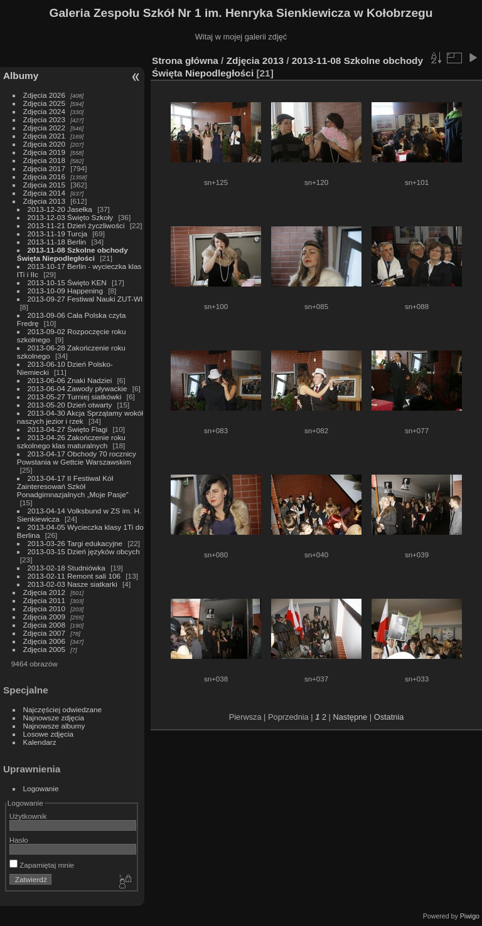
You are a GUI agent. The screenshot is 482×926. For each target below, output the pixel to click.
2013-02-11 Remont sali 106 (74, 576)
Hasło (18, 840)
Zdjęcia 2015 (44, 185)
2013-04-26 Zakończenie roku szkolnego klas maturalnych (71, 441)
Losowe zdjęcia (48, 734)
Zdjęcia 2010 (44, 608)
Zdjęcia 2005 (44, 649)
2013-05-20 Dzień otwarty (70, 405)
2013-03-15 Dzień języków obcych (84, 551)
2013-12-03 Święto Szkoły (71, 217)
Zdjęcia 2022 (44, 128)
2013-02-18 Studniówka (68, 568)
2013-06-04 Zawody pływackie (78, 388)
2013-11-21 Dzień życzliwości (76, 225)
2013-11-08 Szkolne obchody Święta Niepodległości (72, 254)
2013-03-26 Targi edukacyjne (75, 543)
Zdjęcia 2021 (44, 136)
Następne (350, 717)
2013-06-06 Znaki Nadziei (71, 380)
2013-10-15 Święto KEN (67, 282)
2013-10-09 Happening (66, 291)
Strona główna (185, 60)
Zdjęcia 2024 (44, 111)
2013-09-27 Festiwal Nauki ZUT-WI (85, 299)
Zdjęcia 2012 (44, 592)
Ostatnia (389, 717)
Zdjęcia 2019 (44, 152)
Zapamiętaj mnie (41, 865)
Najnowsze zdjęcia (53, 717)
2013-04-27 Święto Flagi (69, 429)
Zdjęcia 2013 (44, 201)
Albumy (20, 75)
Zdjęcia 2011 (44, 600)
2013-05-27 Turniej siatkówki (75, 396)
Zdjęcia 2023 (44, 119)
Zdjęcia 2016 (44, 176)
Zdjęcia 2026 (44, 95)
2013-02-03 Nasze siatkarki (72, 584)
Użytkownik (28, 816)
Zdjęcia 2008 (44, 625)
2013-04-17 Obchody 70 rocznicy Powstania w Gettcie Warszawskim (76, 458)
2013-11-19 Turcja (59, 233)
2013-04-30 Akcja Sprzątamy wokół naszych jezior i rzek (80, 417)
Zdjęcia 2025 (44, 103)
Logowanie (41, 788)
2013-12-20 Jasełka (60, 209)
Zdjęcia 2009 (44, 617)
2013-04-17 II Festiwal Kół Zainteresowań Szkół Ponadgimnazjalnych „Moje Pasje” (73, 486)
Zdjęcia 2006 (44, 641)
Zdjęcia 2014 (44, 193)
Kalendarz (39, 742)
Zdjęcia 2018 (44, 160)
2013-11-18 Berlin (57, 242)
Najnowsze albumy (54, 726)
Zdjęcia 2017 (44, 168)
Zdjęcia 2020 (44, 144)
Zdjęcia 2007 (44, 633)
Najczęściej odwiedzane (62, 709)
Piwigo (469, 916)
